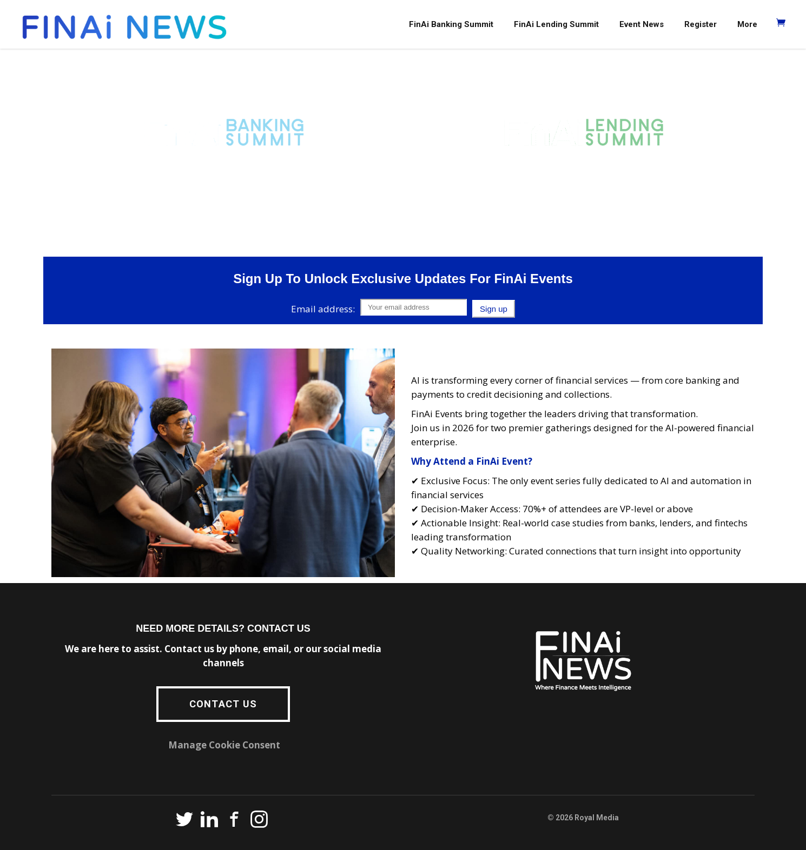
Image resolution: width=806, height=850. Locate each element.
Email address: (323, 309)
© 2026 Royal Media (583, 817)
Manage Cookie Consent (224, 745)
